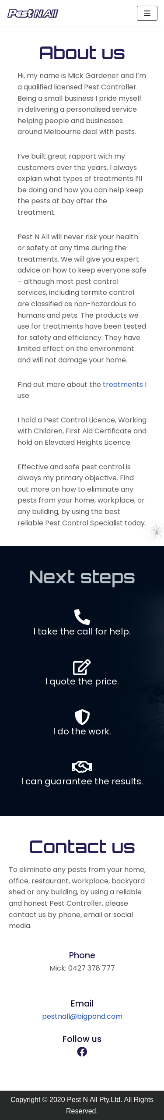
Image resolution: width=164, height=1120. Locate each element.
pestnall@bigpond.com (82, 1016)
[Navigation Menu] (147, 13)
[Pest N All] (33, 13)
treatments (123, 384)
